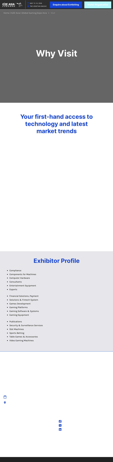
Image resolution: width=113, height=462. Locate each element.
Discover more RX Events (71, 439)
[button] (66, 4)
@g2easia (65, 425)
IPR (32, 404)
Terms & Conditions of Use (17, 425)
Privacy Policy (10, 421)
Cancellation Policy (40, 408)
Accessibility (37, 411)
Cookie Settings (11, 432)
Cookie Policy (10, 428)
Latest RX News (95, 439)
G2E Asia (65, 430)
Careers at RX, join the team (72, 443)
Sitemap (35, 397)
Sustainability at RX (68, 450)
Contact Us (36, 400)
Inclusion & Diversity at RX (72, 446)
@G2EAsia (66, 421)
